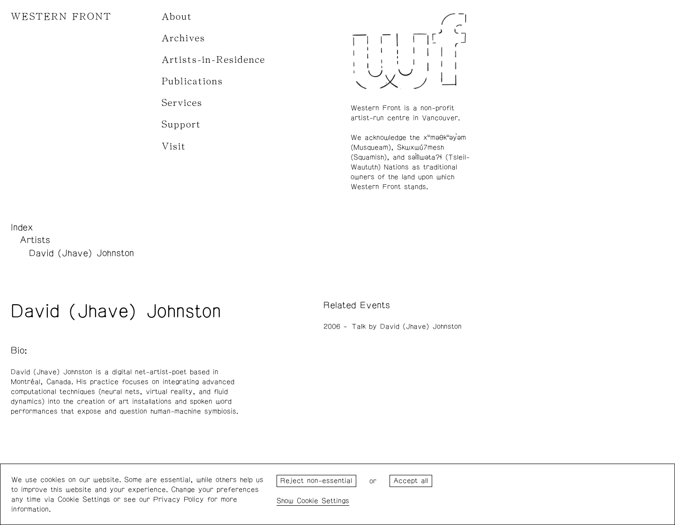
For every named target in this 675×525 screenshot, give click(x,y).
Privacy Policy (178, 499)
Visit (174, 146)
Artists (35, 240)
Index (22, 227)
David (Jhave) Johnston (81, 253)
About (177, 17)
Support (181, 124)
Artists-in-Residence (213, 60)
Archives (183, 38)
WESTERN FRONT (61, 17)
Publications (192, 81)
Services (182, 103)
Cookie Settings (323, 500)
